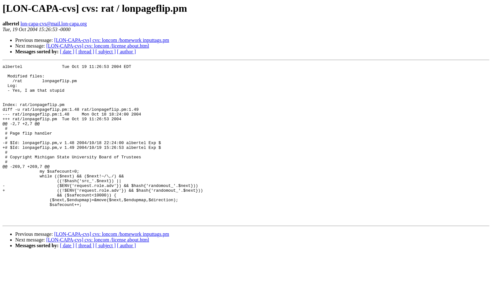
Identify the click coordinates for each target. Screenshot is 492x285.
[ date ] (67, 51)
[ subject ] (105, 51)
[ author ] (126, 51)
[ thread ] (84, 51)
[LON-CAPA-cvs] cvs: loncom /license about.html (97, 46)
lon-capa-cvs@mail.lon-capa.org (53, 23)
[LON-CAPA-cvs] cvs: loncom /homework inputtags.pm (111, 40)
